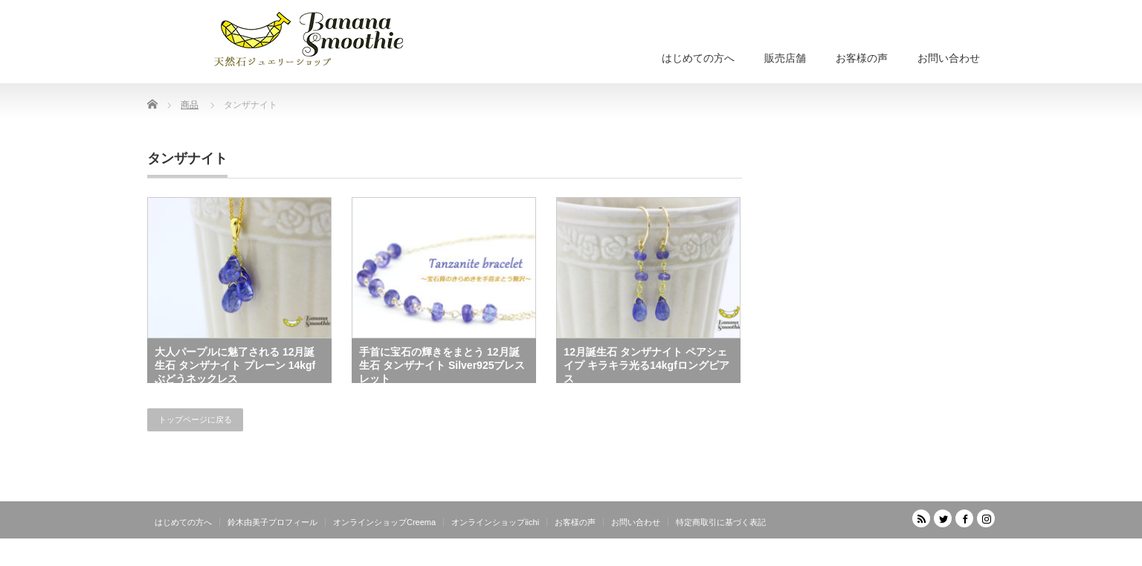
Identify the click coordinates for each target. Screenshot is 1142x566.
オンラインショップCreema (384, 522)
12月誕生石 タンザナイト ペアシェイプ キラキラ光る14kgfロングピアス (646, 364)
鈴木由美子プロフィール (272, 522)
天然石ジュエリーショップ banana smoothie (906, 555)
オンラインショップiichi (495, 522)
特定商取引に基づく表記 (721, 522)
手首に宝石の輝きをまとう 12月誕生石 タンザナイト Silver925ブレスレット (442, 364)
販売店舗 (785, 58)
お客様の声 (862, 58)
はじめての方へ (698, 58)
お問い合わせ (948, 58)
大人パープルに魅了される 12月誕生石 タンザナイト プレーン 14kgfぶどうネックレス (235, 364)
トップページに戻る (195, 419)
